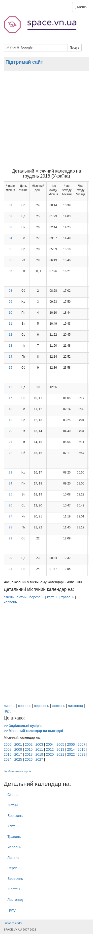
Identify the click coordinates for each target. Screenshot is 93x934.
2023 (81, 754)
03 (10, 227)
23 (10, 472)
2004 (50, 744)
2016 (7, 754)
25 (10, 494)
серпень (24, 706)
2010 (28, 749)
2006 (71, 744)
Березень (15, 816)
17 (10, 398)
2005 (60, 744)
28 (10, 527)
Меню (82, 8)
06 (10, 260)
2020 (50, 754)
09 (10, 301)
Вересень (15, 879)
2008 (7, 749)
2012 (50, 749)
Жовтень (14, 889)
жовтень (58, 706)
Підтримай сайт (24, 62)
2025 (18, 759)
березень (36, 597)
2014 (71, 749)
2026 (28, 759)
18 (10, 409)
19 (10, 420)
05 (10, 249)
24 (10, 483)
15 (10, 367)
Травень (14, 837)
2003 (39, 744)
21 (10, 442)
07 (10, 271)
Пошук (74, 47)
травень (67, 597)
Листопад (15, 900)
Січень (12, 795)
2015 (81, 749)
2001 (18, 744)
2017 (18, 754)
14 (10, 356)
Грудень (13, 910)
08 (10, 290)
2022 (71, 754)
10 (10, 312)
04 (10, 238)
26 (10, 505)
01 (10, 205)
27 (10, 516)
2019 (39, 754)
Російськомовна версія (17, 771)
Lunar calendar (13, 923)
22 (10, 453)
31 (10, 569)
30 (10, 558)
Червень (14, 847)
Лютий (12, 805)
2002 (28, 744)
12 (10, 334)
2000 (7, 744)
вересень (41, 706)
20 (10, 431)
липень (9, 706)
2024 (7, 759)
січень (9, 597)
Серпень (14, 868)
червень (10, 602)
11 (10, 323)
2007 (81, 744)
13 (10, 345)
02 (10, 216)
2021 (60, 754)
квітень (53, 597)
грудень (10, 711)
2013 (60, 749)
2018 (28, 754)
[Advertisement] (46, 119)
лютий (22, 597)
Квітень (13, 826)
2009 (18, 749)
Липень (13, 858)
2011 (39, 749)
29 (10, 538)
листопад (75, 706)
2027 (39, 759)
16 (10, 387)
